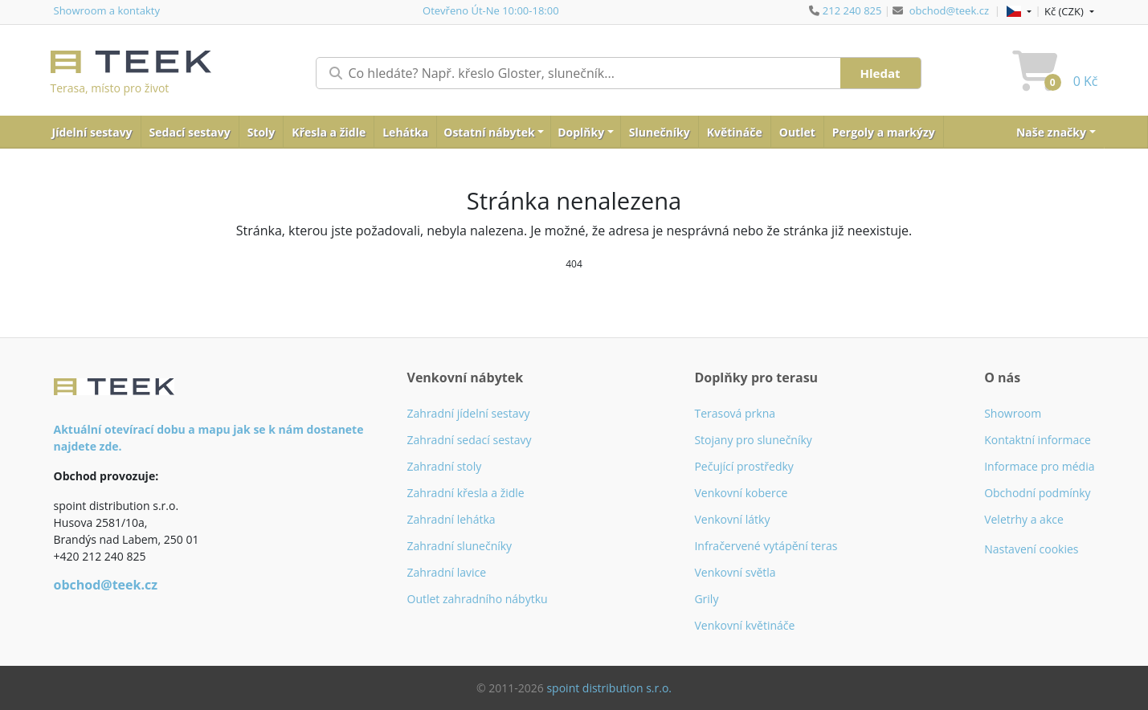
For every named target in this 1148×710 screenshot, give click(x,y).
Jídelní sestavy (92, 132)
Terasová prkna (734, 413)
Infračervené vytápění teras (765, 545)
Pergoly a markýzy (883, 132)
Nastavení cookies (1031, 549)
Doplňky (581, 132)
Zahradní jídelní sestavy (468, 413)
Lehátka (405, 132)
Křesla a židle (329, 132)
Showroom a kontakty (107, 10)
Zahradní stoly (444, 466)
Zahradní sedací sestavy (469, 439)
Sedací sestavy (190, 132)
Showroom (1012, 413)
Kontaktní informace (1037, 439)
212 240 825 (852, 10)
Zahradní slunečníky (460, 545)
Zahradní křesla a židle (466, 492)
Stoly (261, 132)
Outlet (797, 132)
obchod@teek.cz (949, 10)
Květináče (734, 132)
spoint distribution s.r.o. (609, 688)
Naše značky (1051, 132)
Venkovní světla (734, 572)
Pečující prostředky (743, 466)
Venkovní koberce (740, 492)
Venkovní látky (732, 519)
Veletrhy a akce (1024, 519)
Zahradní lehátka (451, 519)
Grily (706, 598)
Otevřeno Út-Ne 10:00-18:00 (491, 10)
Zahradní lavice (447, 572)
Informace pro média (1039, 466)
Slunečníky (659, 132)
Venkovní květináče (744, 625)
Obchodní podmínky (1037, 492)
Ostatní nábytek (488, 132)
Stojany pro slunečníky (752, 439)
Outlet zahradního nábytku (477, 598)
